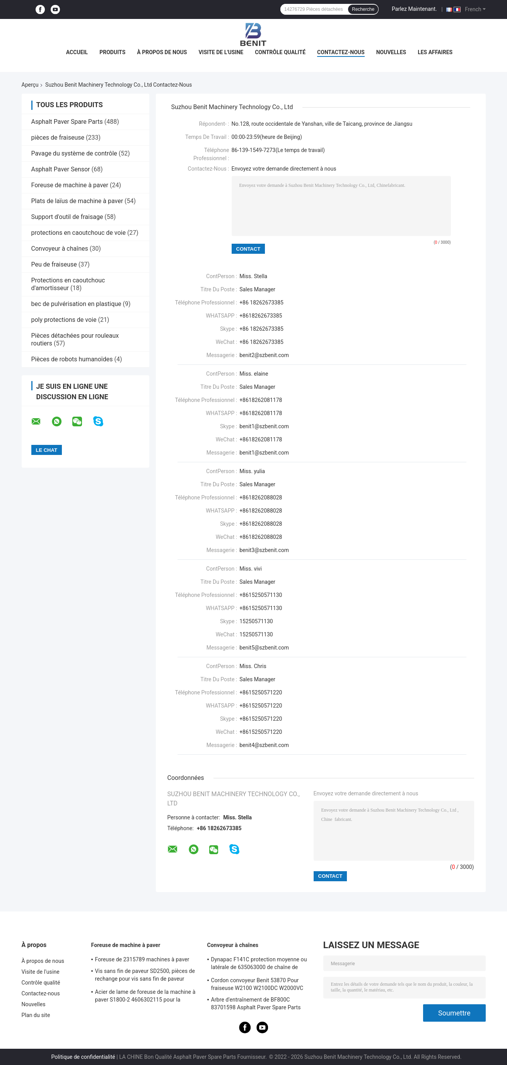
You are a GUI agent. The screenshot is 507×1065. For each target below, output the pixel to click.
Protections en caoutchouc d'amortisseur (68, 284)
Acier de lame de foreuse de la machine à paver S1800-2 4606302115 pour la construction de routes (145, 997)
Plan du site (36, 1015)
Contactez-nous (341, 52)
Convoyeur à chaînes (59, 248)
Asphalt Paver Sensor (60, 169)
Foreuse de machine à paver (69, 185)
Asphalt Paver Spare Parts (67, 121)
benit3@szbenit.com (264, 550)
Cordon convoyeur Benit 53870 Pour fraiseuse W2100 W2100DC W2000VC (257, 984)
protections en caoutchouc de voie (78, 232)
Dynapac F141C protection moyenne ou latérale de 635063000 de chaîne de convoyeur (259, 964)
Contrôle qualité (280, 52)
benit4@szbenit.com (264, 745)
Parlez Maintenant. (414, 9)
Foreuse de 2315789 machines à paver (142, 959)
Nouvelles (391, 52)
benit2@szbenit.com (264, 355)
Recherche (363, 9)
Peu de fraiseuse (54, 264)
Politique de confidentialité (83, 1057)
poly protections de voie (64, 319)
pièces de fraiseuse (58, 137)
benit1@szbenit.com (264, 453)
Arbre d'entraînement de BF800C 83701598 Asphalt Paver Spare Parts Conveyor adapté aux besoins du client (258, 1005)
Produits (112, 52)
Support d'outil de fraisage (67, 217)
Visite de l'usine (220, 52)
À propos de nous (162, 52)
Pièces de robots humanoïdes (72, 359)
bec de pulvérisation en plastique (76, 304)
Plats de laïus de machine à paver (77, 201)
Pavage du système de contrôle (74, 153)
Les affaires (435, 52)
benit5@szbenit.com (264, 647)
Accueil (77, 52)
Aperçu (30, 85)
